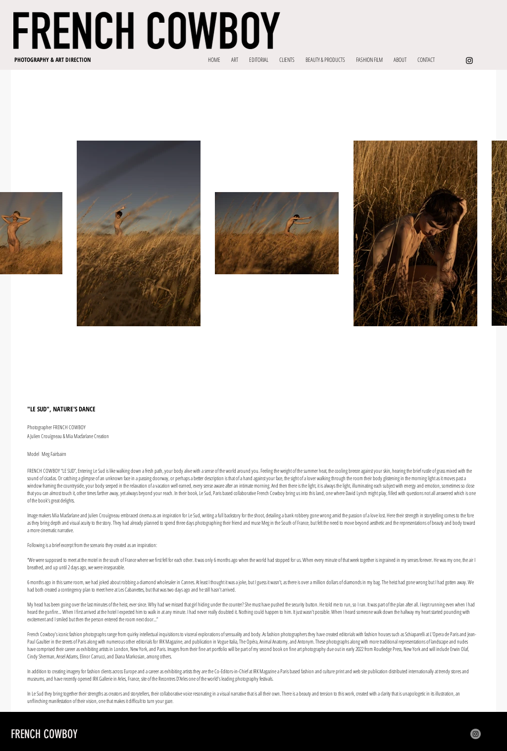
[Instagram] (469, 60)
